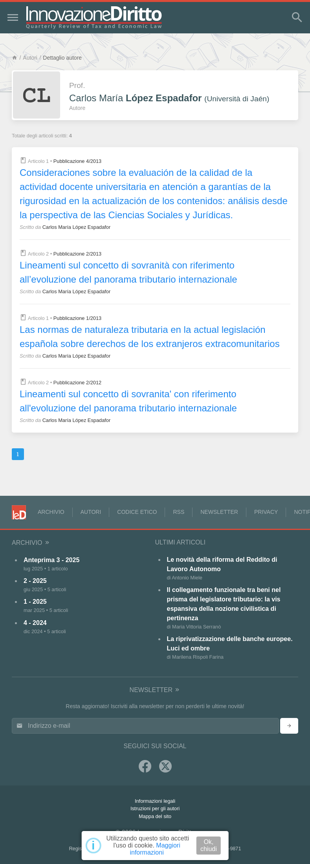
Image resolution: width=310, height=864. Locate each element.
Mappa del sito (155, 816)
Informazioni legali (155, 801)
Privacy (266, 512)
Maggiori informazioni (155, 849)
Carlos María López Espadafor (76, 227)
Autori (30, 58)
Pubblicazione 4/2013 (77, 161)
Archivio (51, 512)
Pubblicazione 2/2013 (77, 254)
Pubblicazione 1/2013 (77, 318)
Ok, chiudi (208, 845)
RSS (178, 512)
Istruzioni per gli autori (155, 808)
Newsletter (219, 512)
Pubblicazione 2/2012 (77, 382)
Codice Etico (137, 512)
